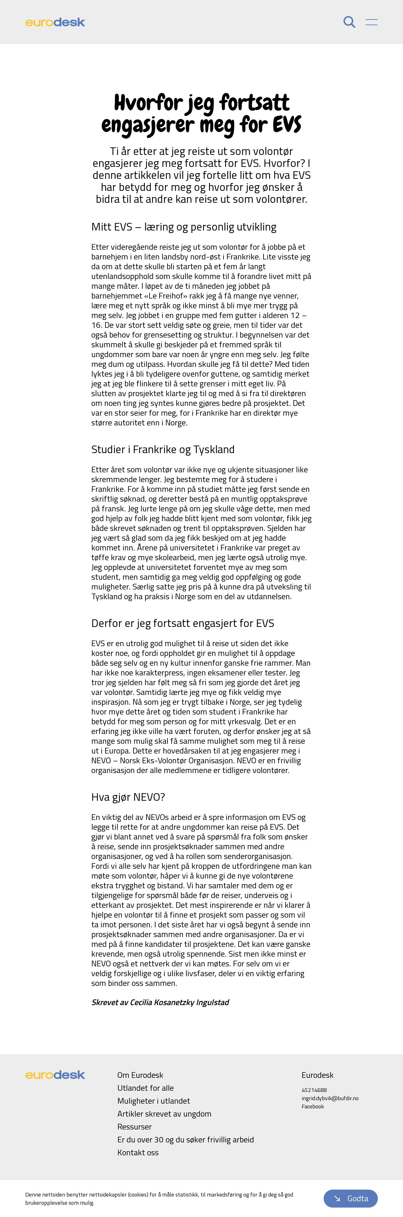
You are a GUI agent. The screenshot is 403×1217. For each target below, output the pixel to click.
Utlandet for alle (145, 1088)
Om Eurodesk (140, 1075)
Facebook (313, 1106)
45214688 (314, 1090)
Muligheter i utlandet (153, 1101)
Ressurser (134, 1126)
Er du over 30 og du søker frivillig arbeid (185, 1139)
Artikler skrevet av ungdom (164, 1113)
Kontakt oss (138, 1152)
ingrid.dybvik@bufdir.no (330, 1098)
